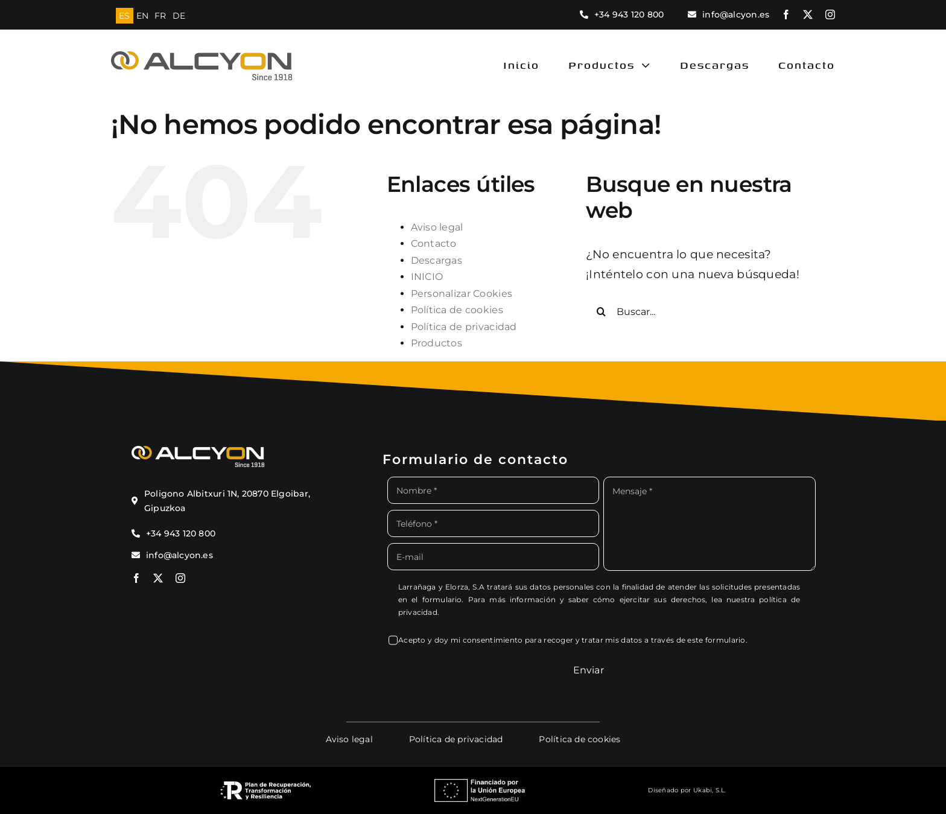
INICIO (427, 276)
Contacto (434, 243)
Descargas (437, 260)
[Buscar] (601, 311)
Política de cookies (457, 310)
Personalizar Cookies (462, 293)
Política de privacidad (464, 326)
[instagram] (830, 14)
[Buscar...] (700, 311)
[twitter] (808, 14)
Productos (437, 343)
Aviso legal (437, 227)
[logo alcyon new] (201, 57)
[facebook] (786, 14)
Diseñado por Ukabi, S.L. (687, 790)
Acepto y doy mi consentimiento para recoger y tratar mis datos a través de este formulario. (573, 639)
